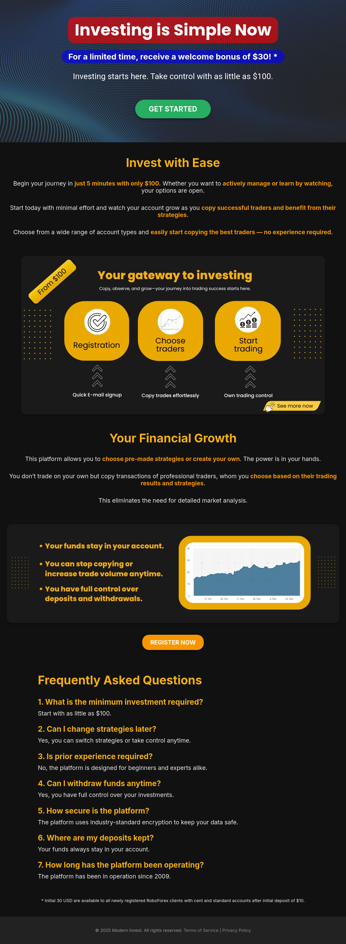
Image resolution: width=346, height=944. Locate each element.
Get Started (173, 109)
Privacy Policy (236, 930)
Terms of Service (200, 930)
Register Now (173, 642)
